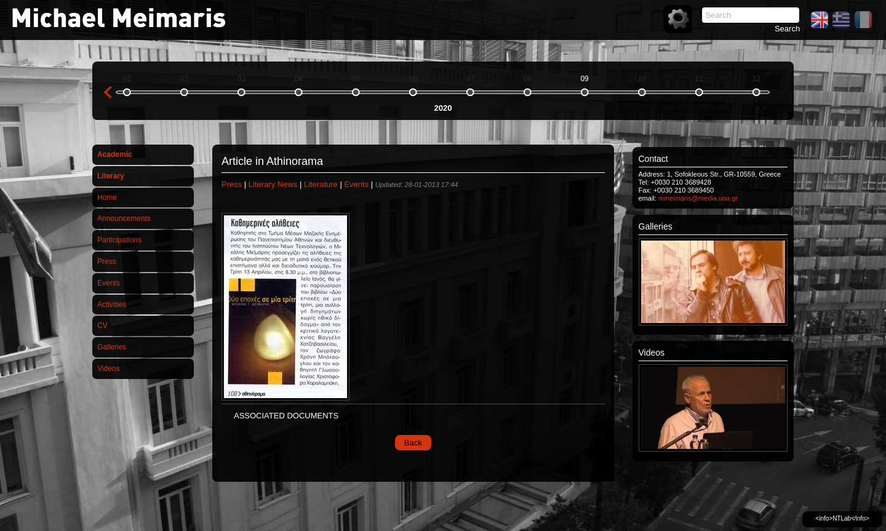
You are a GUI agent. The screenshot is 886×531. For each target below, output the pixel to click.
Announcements (124, 218)
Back (413, 442)
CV (102, 325)
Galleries (111, 347)
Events (108, 283)
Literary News (273, 184)
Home (107, 197)
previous (107, 92)
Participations (119, 240)
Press (106, 261)
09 (584, 78)
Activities (111, 304)
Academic (114, 154)
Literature (321, 184)
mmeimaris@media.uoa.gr (698, 198)
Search (787, 28)
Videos (108, 368)
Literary (110, 176)
